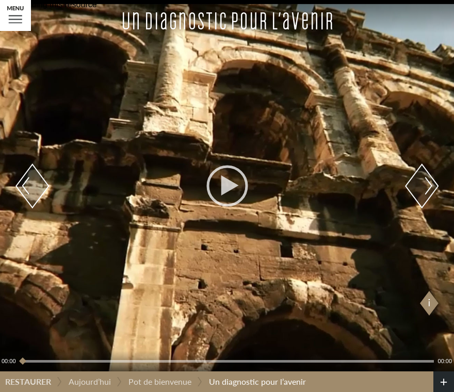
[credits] (443, 381)
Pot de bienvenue (159, 381)
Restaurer (28, 381)
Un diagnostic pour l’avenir (257, 381)
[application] (227, 185)
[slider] (227, 361)
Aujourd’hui (90, 381)
